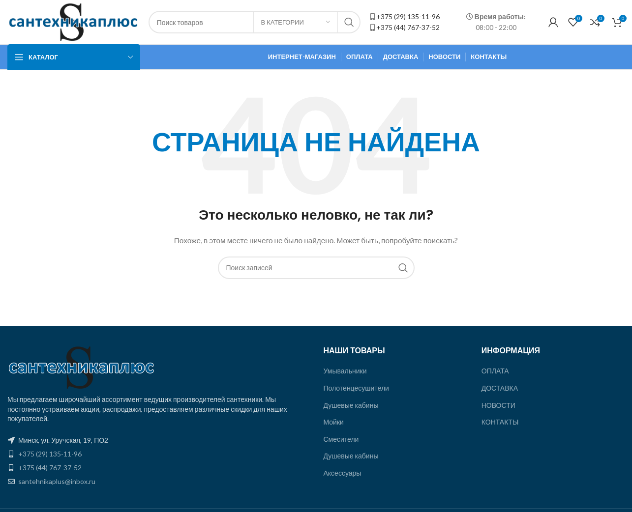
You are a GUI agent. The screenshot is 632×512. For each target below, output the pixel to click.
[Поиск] (316, 267)
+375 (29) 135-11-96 (408, 16)
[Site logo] (73, 21)
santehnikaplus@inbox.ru (56, 481)
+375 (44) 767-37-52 (408, 27)
